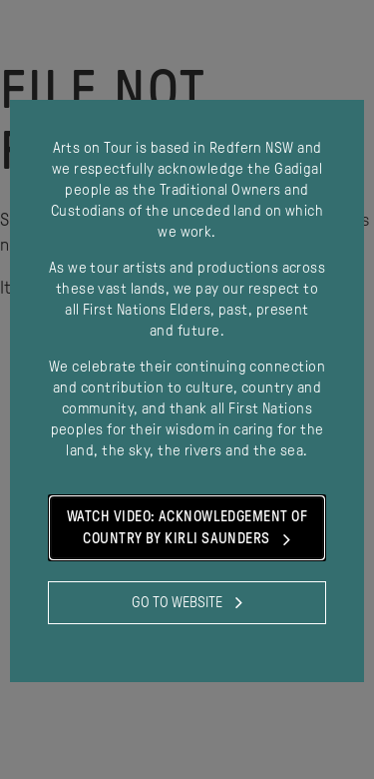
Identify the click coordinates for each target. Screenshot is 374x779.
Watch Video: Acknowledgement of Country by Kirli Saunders (187, 529)
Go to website (187, 602)
